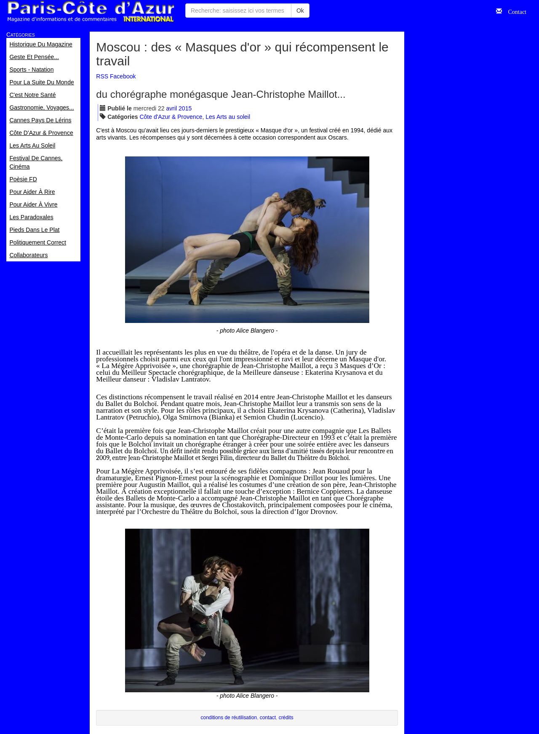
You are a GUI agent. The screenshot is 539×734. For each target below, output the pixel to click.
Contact (514, 11)
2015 (185, 108)
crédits (286, 718)
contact (268, 718)
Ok (300, 10)
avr (171, 108)
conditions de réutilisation (229, 718)
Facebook (123, 76)
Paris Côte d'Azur (90, 11)
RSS (102, 76)
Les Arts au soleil (227, 116)
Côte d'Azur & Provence (170, 116)
